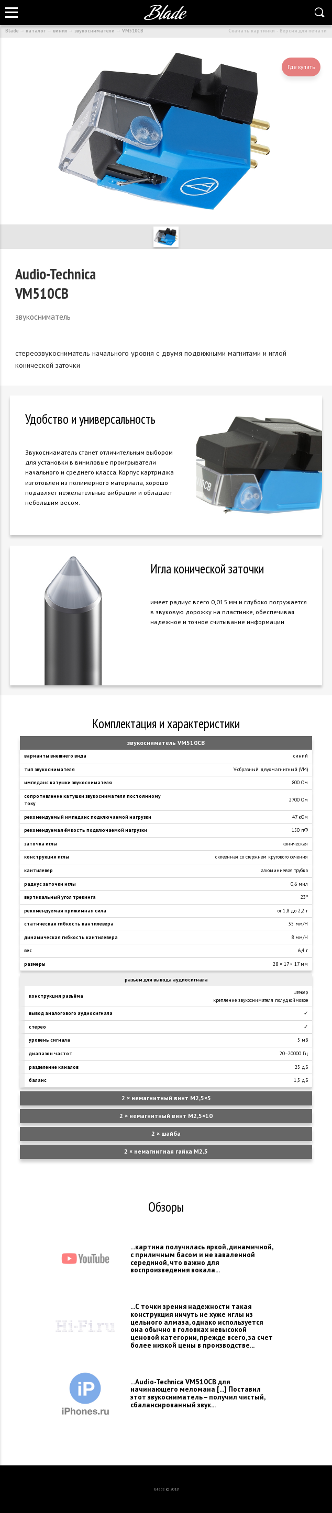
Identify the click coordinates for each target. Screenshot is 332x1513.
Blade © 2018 (166, 1489)
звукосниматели (94, 30)
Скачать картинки (251, 30)
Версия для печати (303, 30)
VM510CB (132, 30)
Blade (12, 30)
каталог (36, 30)
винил (60, 30)
